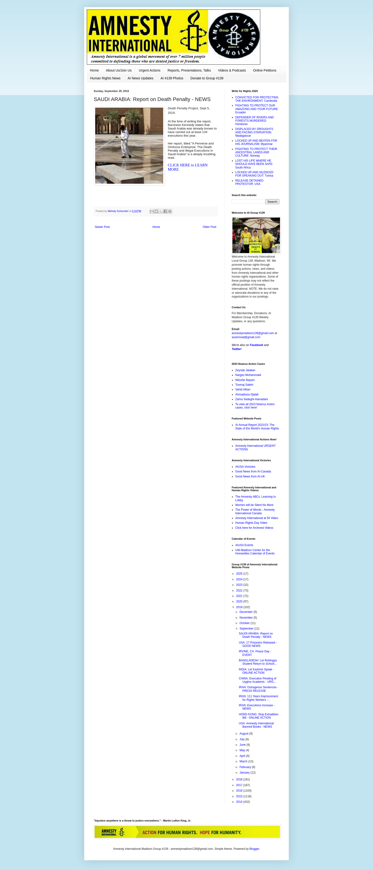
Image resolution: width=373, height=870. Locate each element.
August (244, 733)
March (244, 761)
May (243, 750)
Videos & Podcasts (232, 70)
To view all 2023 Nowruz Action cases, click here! (255, 406)
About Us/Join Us (119, 70)
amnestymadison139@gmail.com (253, 333)
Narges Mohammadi (248, 375)
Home (94, 70)
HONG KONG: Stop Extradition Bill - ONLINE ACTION (258, 716)
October (245, 623)
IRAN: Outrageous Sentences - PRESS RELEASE (258, 689)
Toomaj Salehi (244, 384)
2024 (239, 579)
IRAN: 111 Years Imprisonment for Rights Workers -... (258, 698)
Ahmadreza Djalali (246, 394)
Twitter (236, 349)
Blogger (254, 849)
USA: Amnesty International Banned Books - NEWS (256, 725)
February (246, 767)
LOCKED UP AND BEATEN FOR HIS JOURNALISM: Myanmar (256, 142)
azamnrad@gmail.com (246, 337)
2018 (239, 779)
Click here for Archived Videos (254, 527)
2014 (239, 801)
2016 (239, 790)
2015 (239, 796)
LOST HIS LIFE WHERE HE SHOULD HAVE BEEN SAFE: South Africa (254, 164)
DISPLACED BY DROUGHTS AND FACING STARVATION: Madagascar (254, 132)
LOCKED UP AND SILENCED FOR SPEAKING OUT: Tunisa (254, 174)
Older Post (209, 227)
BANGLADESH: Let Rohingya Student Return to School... (258, 662)
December (247, 612)
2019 (239, 607)
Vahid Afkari (242, 389)
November (247, 617)
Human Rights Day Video (251, 522)
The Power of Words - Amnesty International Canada (255, 511)
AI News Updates (140, 78)
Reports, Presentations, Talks (189, 70)
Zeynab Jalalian (245, 370)
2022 (239, 590)
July (242, 739)
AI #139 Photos (172, 78)
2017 (239, 785)
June (243, 744)
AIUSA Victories (245, 466)
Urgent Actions (150, 70)
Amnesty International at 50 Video (256, 518)
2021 (239, 596)
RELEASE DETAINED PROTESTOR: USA (249, 182)
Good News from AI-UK (250, 476)
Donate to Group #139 (207, 78)
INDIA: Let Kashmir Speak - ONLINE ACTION (256, 671)
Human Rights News (105, 78)
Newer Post (102, 227)
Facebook (256, 345)
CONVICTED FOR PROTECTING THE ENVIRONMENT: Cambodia (256, 99)
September (247, 628)
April (243, 756)
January (245, 772)
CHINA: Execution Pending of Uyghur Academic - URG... (257, 680)
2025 (239, 573)
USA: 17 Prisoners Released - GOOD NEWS (258, 644)
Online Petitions (264, 70)
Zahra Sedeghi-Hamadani (251, 399)
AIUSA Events (244, 545)
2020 (239, 601)
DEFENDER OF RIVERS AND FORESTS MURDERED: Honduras (254, 121)
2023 (239, 584)
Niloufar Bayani (245, 380)
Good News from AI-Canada (253, 471)
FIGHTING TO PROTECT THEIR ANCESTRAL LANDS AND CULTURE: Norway (256, 152)
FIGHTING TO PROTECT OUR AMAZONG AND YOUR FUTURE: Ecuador (257, 109)
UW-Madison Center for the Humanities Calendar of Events (255, 551)
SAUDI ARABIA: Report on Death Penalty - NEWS (256, 635)
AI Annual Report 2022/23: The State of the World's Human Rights (257, 426)
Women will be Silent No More (254, 505)
